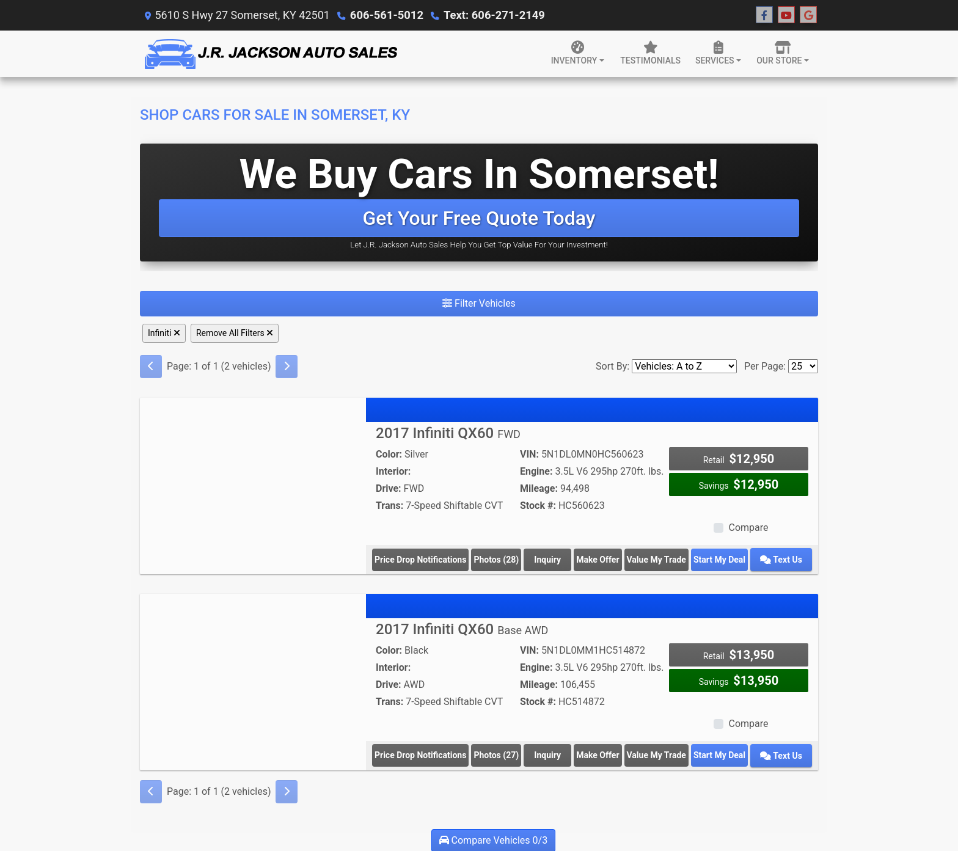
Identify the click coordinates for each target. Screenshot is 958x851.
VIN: (529, 454)
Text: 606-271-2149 (491, 15)
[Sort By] (684, 366)
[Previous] (151, 366)
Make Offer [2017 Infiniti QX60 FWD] (605, 559)
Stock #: (538, 505)
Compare (748, 527)
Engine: (536, 471)
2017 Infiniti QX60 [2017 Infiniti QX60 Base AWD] (462, 628)
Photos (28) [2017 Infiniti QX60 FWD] (497, 559)
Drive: (388, 488)
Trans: (389, 505)
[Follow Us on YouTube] (786, 15)
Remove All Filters (234, 333)
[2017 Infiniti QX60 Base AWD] (253, 677)
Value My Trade (666, 559)
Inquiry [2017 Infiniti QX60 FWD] (551, 559)
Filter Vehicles (479, 303)
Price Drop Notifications (420, 559)
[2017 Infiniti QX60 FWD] (253, 482)
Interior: (393, 471)
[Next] (287, 366)
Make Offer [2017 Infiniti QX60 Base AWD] (605, 754)
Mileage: (539, 488)
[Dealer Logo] (270, 53)
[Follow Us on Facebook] (764, 15)
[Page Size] (803, 366)
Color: (389, 454)
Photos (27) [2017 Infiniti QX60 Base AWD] (497, 754)
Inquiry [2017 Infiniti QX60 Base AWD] (551, 754)
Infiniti (164, 333)
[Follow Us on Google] (808, 15)
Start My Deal (729, 559)
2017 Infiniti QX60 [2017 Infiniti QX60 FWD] (448, 433)
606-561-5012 (386, 15)
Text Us (785, 559)
